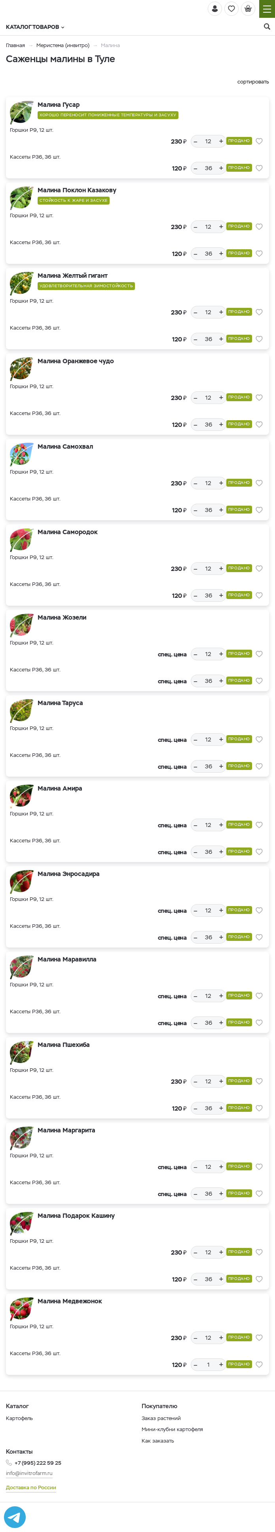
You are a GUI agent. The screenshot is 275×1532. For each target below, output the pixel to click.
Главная (15, 45)
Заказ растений (161, 1418)
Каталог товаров (35, 26)
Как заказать (158, 1440)
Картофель (19, 1418)
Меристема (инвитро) (63, 45)
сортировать (253, 81)
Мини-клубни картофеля (172, 1429)
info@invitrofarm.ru (29, 1473)
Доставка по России (31, 1487)
